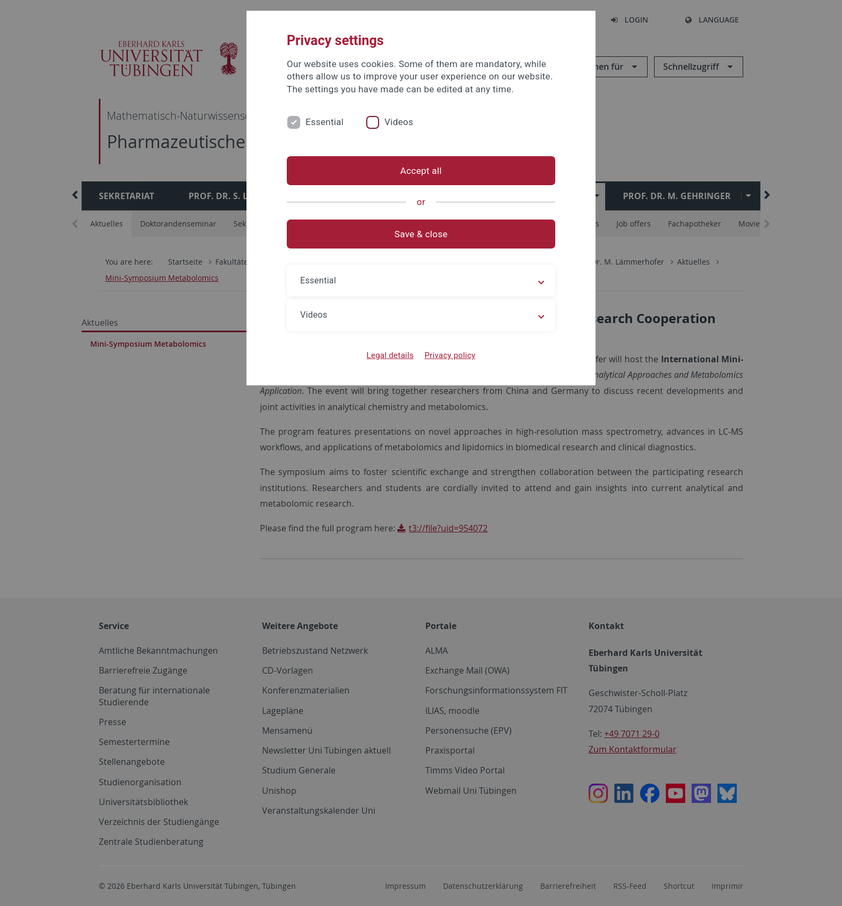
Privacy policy (449, 355)
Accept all (420, 170)
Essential (325, 121)
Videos (398, 121)
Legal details (390, 355)
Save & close (421, 234)
